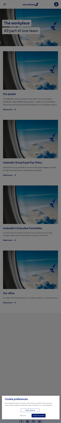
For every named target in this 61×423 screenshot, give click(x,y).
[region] (31, 407)
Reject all (23, 415)
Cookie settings (30, 410)
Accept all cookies (38, 415)
